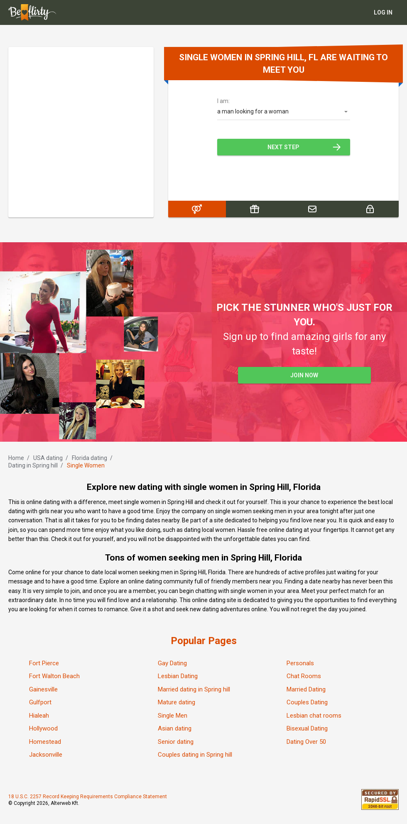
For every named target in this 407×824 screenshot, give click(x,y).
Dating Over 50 (306, 741)
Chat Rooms (304, 676)
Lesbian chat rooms (314, 715)
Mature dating (176, 702)
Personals (300, 663)
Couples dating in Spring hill (195, 754)
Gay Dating (172, 663)
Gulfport (40, 702)
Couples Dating (307, 702)
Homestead (45, 741)
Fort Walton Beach (54, 676)
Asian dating (174, 728)
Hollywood (43, 728)
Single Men (172, 715)
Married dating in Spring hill (194, 689)
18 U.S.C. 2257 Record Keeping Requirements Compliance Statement (87, 796)
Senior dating (176, 741)
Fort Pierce (44, 663)
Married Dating (306, 689)
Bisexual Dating (307, 728)
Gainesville (43, 689)
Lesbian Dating (178, 676)
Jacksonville (45, 754)
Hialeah (39, 715)
